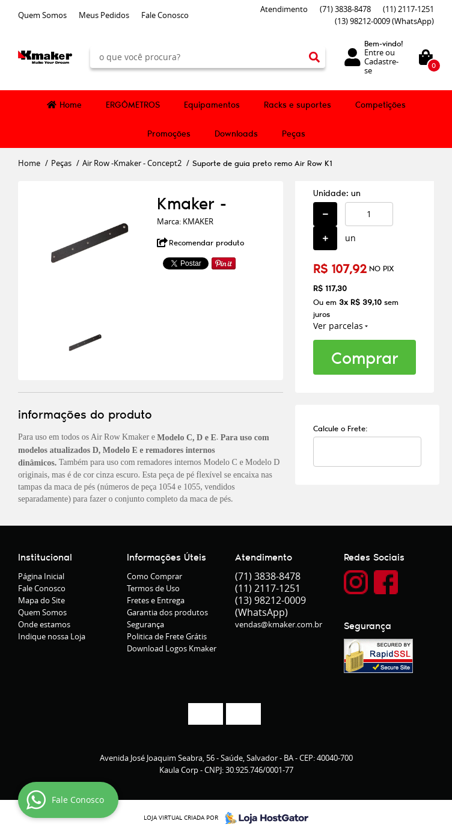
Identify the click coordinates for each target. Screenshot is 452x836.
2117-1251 (408, 9)
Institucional (45, 557)
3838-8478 (345, 9)
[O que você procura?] (314, 57)
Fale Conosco (165, 15)
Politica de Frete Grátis (167, 636)
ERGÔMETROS (133, 105)
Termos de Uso (153, 588)
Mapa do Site (41, 600)
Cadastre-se (381, 66)
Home (71, 105)
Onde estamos (44, 624)
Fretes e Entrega (156, 600)
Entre (373, 52)
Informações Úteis (166, 557)
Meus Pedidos (104, 15)
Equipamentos (212, 105)
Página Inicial (41, 576)
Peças (293, 134)
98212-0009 (384, 21)
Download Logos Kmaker (171, 648)
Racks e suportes (297, 105)
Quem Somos (42, 15)
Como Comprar (154, 576)
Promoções (169, 134)
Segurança (145, 624)
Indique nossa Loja (51, 636)
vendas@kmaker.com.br (278, 624)
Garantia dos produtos (167, 612)
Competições (380, 105)
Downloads (236, 134)
